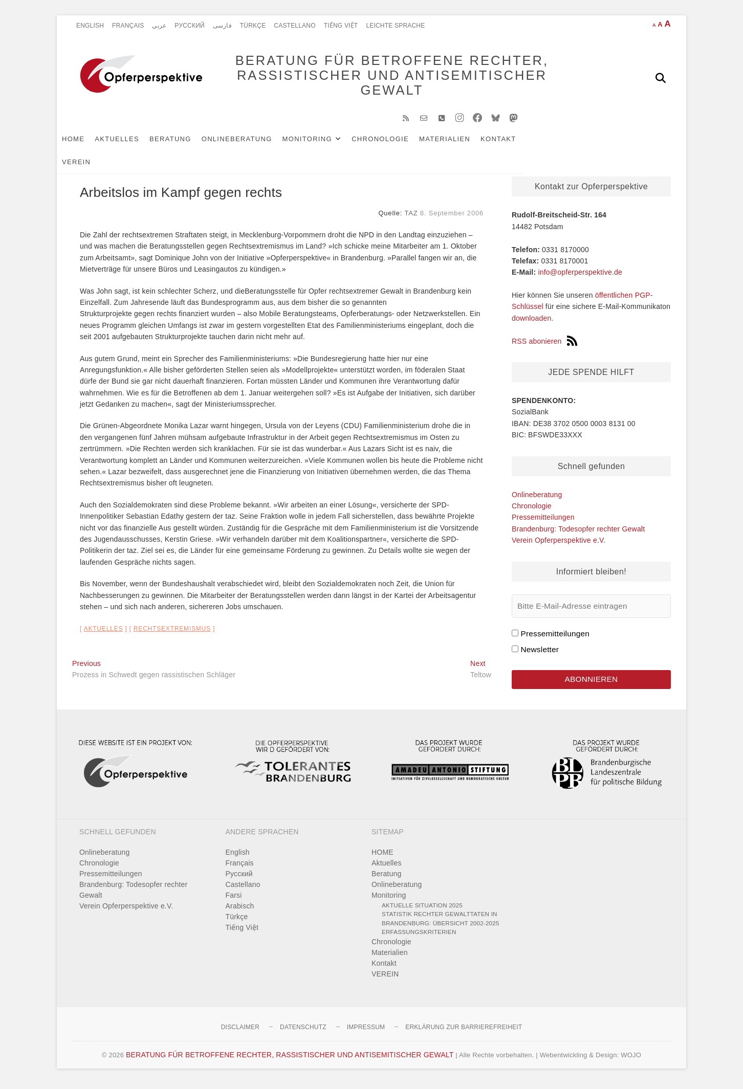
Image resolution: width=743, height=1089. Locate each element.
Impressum (366, 1032)
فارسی (222, 25)
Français (128, 25)
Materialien (460, 144)
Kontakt (514, 144)
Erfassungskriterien (419, 937)
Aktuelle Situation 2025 (422, 910)
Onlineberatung (252, 144)
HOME (88, 144)
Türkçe (253, 25)
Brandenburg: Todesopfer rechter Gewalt (578, 534)
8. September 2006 (452, 218)
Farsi (234, 900)
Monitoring (322, 144)
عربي (159, 25)
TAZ (411, 218)
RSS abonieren (544, 346)
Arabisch (240, 911)
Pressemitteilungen (543, 522)
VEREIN (556, 144)
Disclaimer (240, 1032)
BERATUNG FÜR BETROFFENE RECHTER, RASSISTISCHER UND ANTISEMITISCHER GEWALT (377, 77)
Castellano (294, 25)
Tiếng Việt (341, 25)
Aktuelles (132, 144)
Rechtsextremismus (172, 633)
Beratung (186, 144)
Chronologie (395, 144)
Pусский (189, 25)
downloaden (532, 323)
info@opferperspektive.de (580, 277)
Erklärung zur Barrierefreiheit (463, 1032)
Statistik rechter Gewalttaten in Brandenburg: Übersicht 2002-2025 (440, 923)
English (90, 25)
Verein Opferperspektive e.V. (558, 545)
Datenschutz (303, 1032)
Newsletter (539, 654)
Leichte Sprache (395, 25)
